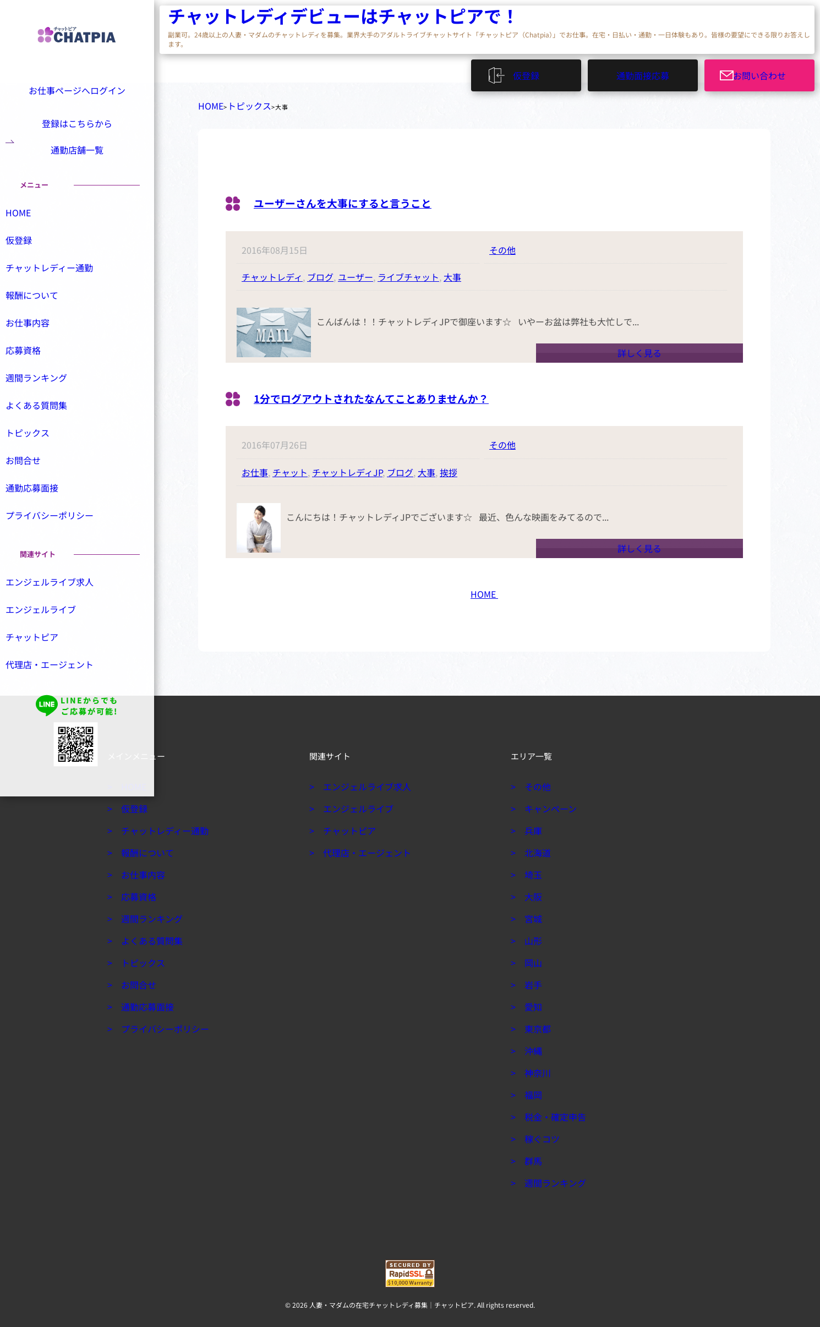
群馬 (531, 1156)
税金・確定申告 (551, 1112)
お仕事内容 (39, 350)
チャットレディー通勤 (58, 293)
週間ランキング (47, 406)
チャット (290, 467)
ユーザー (355, 272)
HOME (207, 103)
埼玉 (531, 870)
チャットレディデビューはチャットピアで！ (233, 16)
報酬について (43, 321)
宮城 (531, 914)
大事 (452, 272)
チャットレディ (272, 272)
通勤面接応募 (643, 72)
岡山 (531, 958)
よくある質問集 (47, 434)
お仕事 (255, 467)
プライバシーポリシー (58, 546)
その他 (502, 245)
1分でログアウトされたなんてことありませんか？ (402, 392)
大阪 (531, 892)
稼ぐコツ (539, 1134)
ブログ (320, 272)
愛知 (531, 1002)
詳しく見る (639, 348)
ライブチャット (408, 272)
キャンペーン (547, 804)
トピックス (238, 103)
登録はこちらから (77, 126)
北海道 (535, 848)
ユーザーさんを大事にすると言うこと (366, 197)
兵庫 (531, 826)
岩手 (531, 980)
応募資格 (35, 378)
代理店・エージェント (58, 697)
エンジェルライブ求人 (58, 613)
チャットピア (43, 669)
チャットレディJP (347, 467)
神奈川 (535, 1068)
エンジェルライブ (50, 641)
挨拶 (448, 467)
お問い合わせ (766, 72)
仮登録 (531, 72)
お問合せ (35, 490)
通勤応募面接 (43, 518)
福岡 (531, 1090)
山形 (531, 936)
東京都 (535, 1024)
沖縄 (531, 1046)
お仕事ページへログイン (75, 89)
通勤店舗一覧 (77, 164)
